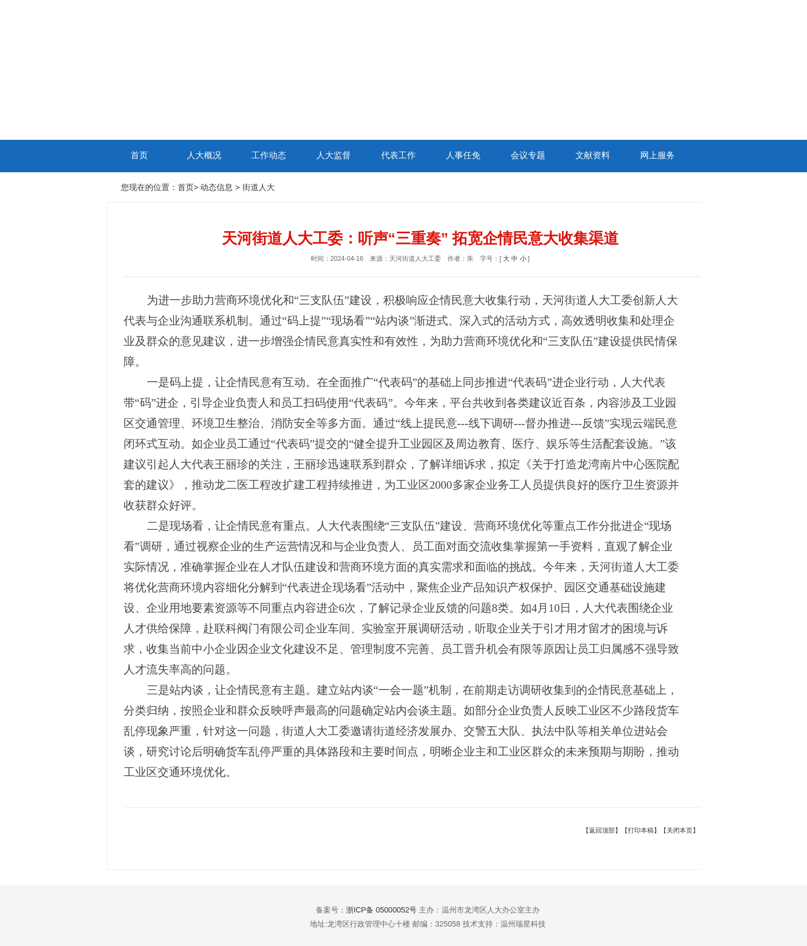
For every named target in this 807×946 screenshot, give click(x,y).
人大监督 (333, 155)
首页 (139, 155)
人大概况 (204, 155)
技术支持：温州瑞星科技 (504, 924)
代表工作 (398, 155)
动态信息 (217, 187)
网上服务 (657, 155)
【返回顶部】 (601, 830)
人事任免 (463, 155)
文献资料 (592, 155)
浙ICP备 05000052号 (381, 910)
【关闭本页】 (679, 830)
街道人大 (258, 187)
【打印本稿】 (640, 830)
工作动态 (269, 155)
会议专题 (528, 155)
